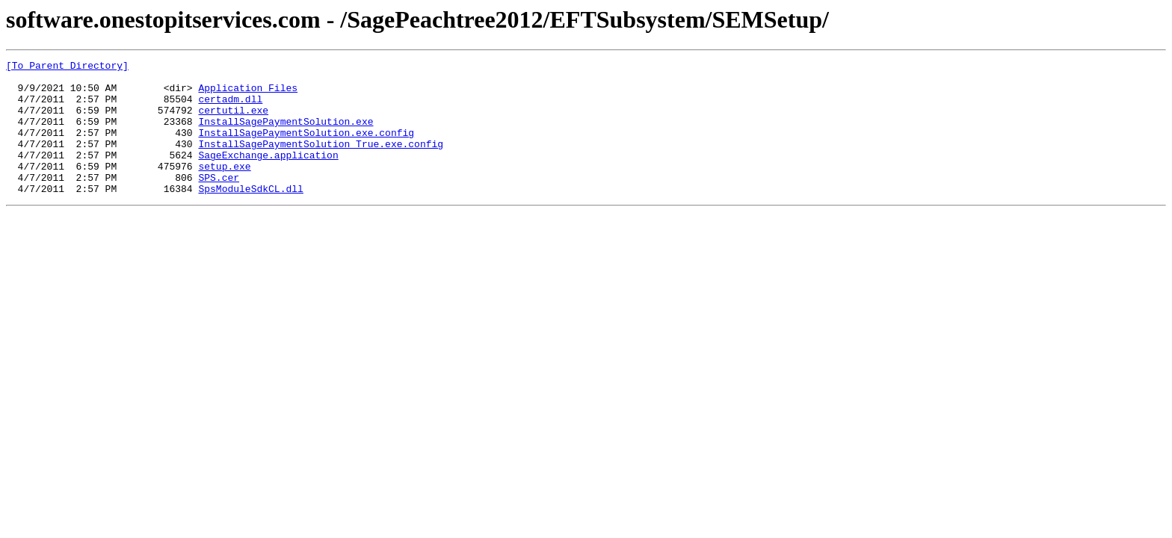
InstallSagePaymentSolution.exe (285, 134)
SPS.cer (218, 201)
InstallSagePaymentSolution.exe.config (306, 148)
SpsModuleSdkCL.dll (250, 215)
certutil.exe (233, 121)
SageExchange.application (268, 175)
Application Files (247, 94)
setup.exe (224, 188)
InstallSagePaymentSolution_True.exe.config (320, 161)
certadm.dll (230, 107)
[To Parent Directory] (67, 67)
